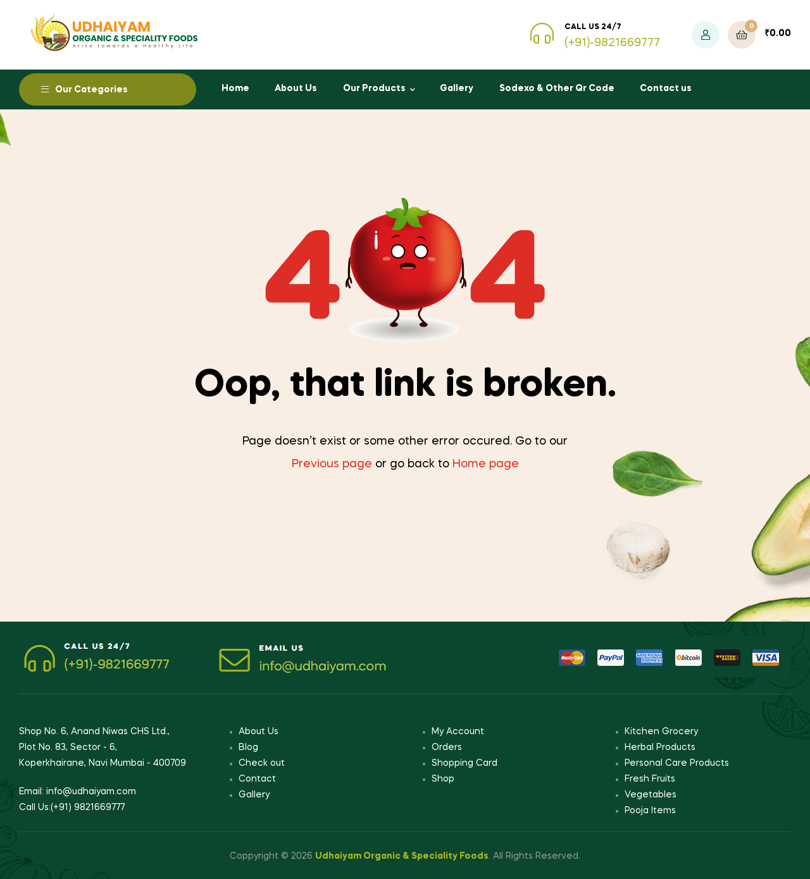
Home (235, 88)
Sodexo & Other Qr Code (556, 88)
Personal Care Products (677, 763)
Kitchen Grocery (661, 731)
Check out (262, 763)
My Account (458, 731)
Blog (248, 747)
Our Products (374, 88)
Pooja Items (650, 810)
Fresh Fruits (650, 779)
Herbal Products (660, 747)
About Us (296, 88)
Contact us (666, 88)
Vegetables (650, 794)
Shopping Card (464, 763)
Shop (443, 779)
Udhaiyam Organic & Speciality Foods (402, 856)
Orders (447, 747)
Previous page (332, 464)
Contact (257, 779)
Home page (485, 464)
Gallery (456, 88)
